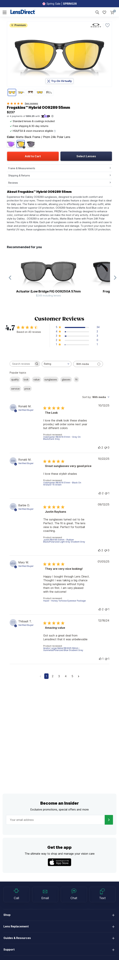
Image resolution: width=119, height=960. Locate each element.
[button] (78, 328)
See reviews (31, 103)
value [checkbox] (36, 379)
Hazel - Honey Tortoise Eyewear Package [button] (64, 600)
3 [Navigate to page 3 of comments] (59, 676)
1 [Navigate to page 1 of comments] (46, 676)
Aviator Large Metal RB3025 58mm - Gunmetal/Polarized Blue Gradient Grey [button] (63, 649)
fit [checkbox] (76, 379)
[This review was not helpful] (105, 447)
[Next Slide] (115, 278)
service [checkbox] (15, 388)
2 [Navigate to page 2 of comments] (52, 676)
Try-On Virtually (59, 81)
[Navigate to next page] (78, 676)
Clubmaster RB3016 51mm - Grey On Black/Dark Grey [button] (62, 438)
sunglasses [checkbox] (50, 379)
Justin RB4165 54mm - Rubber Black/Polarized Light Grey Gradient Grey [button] (64, 540)
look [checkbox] (26, 379)
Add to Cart (33, 156)
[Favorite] (107, 25)
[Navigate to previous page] (40, 676)
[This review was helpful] (99, 447)
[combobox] (56, 364)
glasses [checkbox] (66, 379)
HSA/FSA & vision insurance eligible (33, 130)
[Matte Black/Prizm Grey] (30, 144)
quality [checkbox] (15, 379)
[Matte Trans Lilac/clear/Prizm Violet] (10, 144)
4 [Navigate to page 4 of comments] (66, 676)
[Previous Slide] (10, 278)
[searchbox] (22, 363)
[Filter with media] (88, 364)
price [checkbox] (27, 388)
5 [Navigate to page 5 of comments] (72, 676)
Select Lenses (86, 156)
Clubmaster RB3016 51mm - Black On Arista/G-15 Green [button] (62, 483)
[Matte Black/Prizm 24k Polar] (20, 144)
